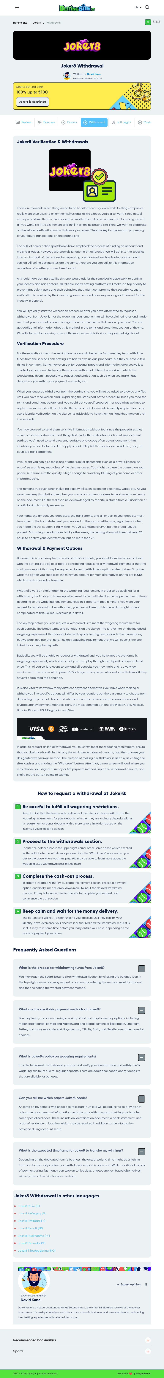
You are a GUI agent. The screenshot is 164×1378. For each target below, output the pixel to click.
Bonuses (46, 122)
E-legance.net (143, 1374)
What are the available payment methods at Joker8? (82, 1010)
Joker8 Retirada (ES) (31, 1221)
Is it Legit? (121, 122)
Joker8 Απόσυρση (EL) (32, 1213)
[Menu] (17, 7)
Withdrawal (94, 122)
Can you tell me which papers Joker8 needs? (82, 1098)
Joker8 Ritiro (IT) (29, 1206)
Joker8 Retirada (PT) (31, 1243)
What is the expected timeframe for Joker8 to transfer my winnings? (82, 1151)
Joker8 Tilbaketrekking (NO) (36, 1250)
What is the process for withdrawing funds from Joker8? (82, 968)
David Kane (94, 74)
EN (136, 7)
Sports (82, 1351)
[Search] (147, 7)
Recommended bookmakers (82, 1340)
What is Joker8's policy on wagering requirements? (82, 1057)
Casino (69, 122)
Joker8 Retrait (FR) (30, 1228)
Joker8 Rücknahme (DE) (34, 1236)
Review (23, 122)
